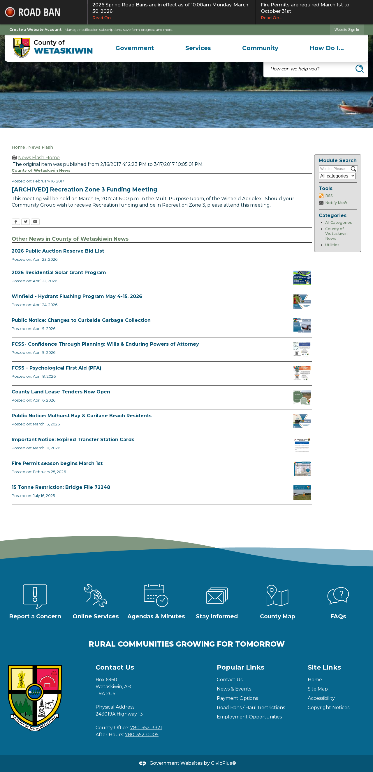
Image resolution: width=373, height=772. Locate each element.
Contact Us (229, 679)
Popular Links (240, 667)
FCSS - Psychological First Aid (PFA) (56, 368)
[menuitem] (135, 48)
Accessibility (321, 698)
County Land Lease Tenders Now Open (61, 392)
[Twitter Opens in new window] (25, 222)
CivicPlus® (223, 763)
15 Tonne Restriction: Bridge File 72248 (61, 487)
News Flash (40, 147)
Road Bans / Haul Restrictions (251, 707)
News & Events (234, 689)
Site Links (324, 667)
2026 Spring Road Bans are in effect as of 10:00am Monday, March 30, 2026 (171, 11)
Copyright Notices (328, 707)
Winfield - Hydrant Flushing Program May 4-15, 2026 (77, 296)
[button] (359, 68)
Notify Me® (336, 202)
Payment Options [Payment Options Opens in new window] (237, 698)
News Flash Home (39, 157)
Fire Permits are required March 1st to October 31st (314, 11)
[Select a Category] (337, 176)
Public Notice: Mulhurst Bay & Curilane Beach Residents (82, 415)
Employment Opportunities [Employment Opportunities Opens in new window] (249, 717)
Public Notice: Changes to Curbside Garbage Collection (81, 320)
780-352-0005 (142, 734)
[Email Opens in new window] (35, 222)
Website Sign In (347, 30)
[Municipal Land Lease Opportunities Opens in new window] (302, 397)
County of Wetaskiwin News (336, 234)
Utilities (332, 245)
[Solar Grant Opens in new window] (302, 277)
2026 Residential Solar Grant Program (59, 272)
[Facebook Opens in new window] (16, 222)
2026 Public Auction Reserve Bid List (58, 251)
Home (18, 147)
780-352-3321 (146, 727)
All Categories (338, 222)
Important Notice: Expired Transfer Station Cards (73, 439)
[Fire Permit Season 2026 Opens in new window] (302, 468)
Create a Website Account (35, 29)
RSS (329, 196)
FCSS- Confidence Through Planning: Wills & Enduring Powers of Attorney (105, 344)
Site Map (318, 689)
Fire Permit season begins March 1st (57, 463)
